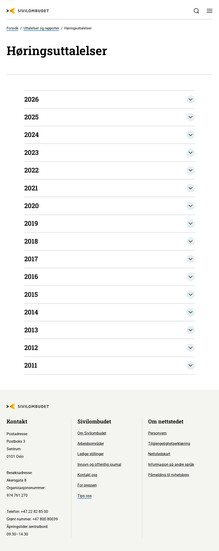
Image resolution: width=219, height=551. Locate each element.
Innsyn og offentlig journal (99, 464)
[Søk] (196, 11)
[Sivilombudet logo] (28, 11)
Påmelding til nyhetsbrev (168, 475)
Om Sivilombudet (91, 433)
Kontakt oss (87, 475)
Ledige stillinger (90, 454)
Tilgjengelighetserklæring (169, 443)
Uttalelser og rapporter (41, 28)
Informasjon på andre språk (171, 464)
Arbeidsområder (90, 443)
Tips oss (84, 496)
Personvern (157, 433)
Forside (12, 28)
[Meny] (210, 11)
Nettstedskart (159, 454)
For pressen (87, 485)
